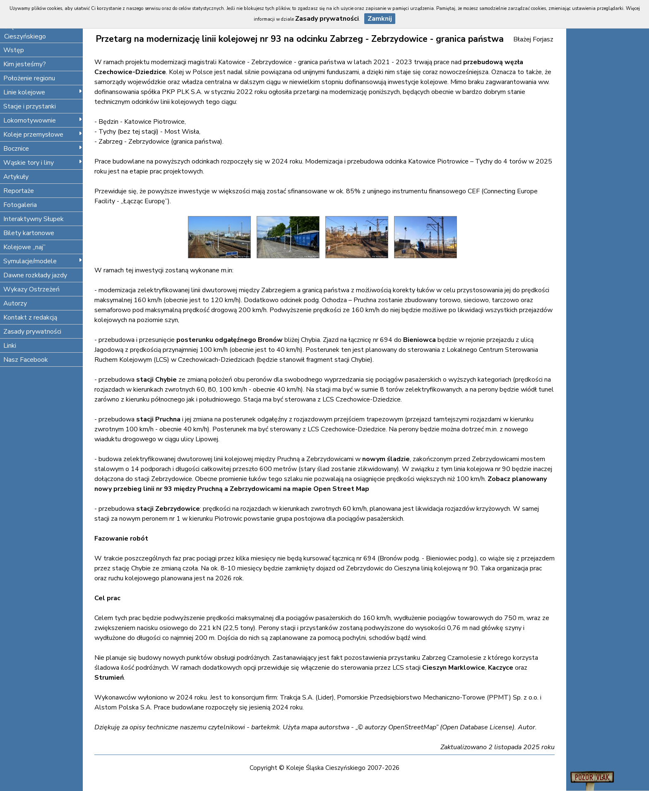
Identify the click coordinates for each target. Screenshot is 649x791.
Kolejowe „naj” (24, 247)
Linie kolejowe (42, 92)
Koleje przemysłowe (42, 134)
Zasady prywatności (32, 331)
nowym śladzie (386, 459)
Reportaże (18, 190)
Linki (9, 345)
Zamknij (380, 18)
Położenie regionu (29, 78)
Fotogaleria (20, 204)
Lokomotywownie (42, 120)
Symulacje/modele (42, 261)
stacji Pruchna (158, 419)
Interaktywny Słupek (33, 219)
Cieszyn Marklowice (453, 667)
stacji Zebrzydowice (168, 508)
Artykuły (16, 176)
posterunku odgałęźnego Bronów (229, 339)
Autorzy (15, 303)
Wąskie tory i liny (42, 162)
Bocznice (42, 148)
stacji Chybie (156, 379)
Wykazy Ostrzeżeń (31, 289)
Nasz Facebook (25, 359)
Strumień (109, 677)
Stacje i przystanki (29, 106)
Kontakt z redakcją (30, 317)
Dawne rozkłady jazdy (35, 275)
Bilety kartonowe (28, 233)
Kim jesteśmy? (24, 64)
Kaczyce (500, 667)
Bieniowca (419, 339)
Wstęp (13, 50)
